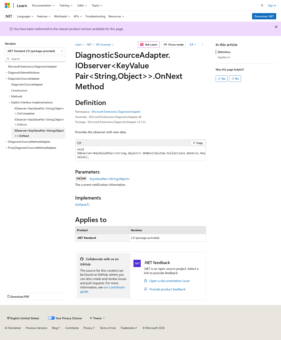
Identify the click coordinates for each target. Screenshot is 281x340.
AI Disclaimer (13, 328)
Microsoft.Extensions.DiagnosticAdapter (116, 111)
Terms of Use (108, 328)
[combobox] (35, 51)
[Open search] (262, 5)
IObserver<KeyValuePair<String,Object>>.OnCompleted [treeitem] (39, 110)
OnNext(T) (82, 204)
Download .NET (264, 16)
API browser (103, 44)
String (114, 179)
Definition (224, 52)
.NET (89, 44)
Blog (54, 328)
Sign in (272, 5)
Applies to (224, 57)
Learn (78, 44)
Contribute (72, 328)
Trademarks (128, 328)
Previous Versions (36, 328)
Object (123, 179)
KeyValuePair (99, 179)
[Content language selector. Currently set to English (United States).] (23, 318)
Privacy (87, 328)
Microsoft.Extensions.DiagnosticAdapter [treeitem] (32, 66)
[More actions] (202, 44)
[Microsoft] (7, 5)
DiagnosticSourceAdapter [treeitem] (27, 84)
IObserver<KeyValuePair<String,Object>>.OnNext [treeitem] (39, 133)
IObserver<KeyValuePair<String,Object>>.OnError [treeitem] (39, 122)
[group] (140, 153)
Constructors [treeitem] (19, 90)
